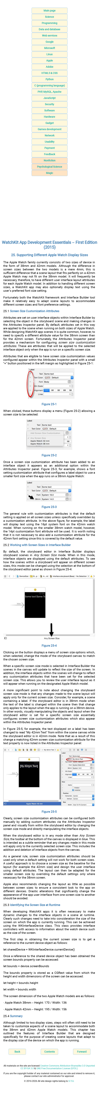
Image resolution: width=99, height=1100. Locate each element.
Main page (50, 10)
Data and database (49, 29)
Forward (81, 1051)
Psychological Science (49, 166)
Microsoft (49, 48)
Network (49, 135)
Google (50, 41)
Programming (49, 23)
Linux (49, 54)
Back (17, 1051)
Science (49, 16)
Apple (49, 60)
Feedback (49, 154)
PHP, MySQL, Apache (49, 91)
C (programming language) (49, 85)
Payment (49, 147)
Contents (49, 1051)
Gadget (49, 122)
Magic (49, 172)
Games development (49, 129)
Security (49, 104)
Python (50, 79)
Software (49, 110)
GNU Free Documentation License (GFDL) (57, 1068)
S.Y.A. (71, 1081)
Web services (49, 35)
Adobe (49, 66)
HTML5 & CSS (49, 73)
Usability (49, 141)
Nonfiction (49, 160)
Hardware (49, 116)
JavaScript (49, 98)
